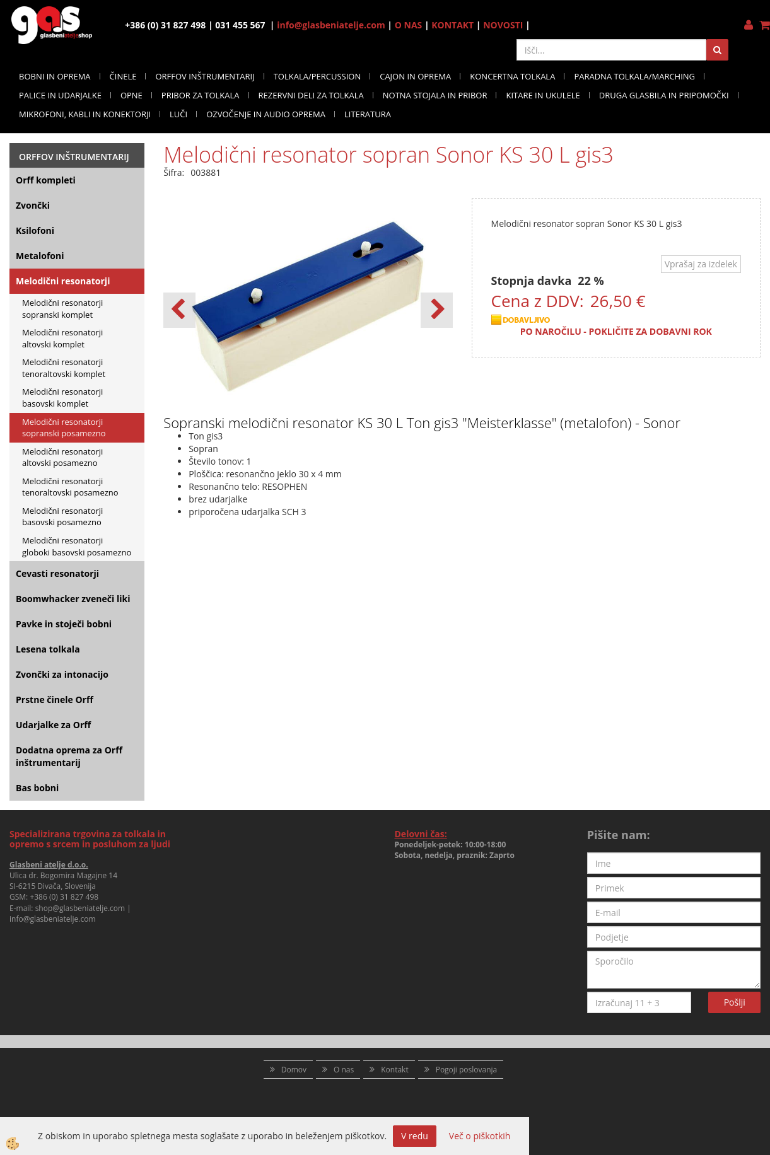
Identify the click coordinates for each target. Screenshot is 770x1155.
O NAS (409, 25)
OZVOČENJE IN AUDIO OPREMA (265, 114)
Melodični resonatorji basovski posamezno (62, 516)
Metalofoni (40, 256)
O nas (344, 1069)
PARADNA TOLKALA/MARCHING (634, 76)
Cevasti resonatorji (57, 573)
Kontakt (394, 1069)
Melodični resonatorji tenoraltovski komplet (63, 368)
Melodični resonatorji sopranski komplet (62, 308)
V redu (414, 1136)
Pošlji (734, 1002)
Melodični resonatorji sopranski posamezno (64, 427)
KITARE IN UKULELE (543, 95)
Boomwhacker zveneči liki (73, 599)
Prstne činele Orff (54, 699)
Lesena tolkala (48, 649)
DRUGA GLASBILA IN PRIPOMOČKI (664, 95)
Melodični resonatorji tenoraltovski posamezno (70, 487)
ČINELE (123, 76)
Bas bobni (37, 788)
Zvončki (33, 205)
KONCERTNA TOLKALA (512, 76)
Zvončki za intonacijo (62, 674)
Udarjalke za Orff (53, 725)
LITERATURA (367, 114)
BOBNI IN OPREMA (55, 76)
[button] (437, 310)
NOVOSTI (503, 25)
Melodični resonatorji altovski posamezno (62, 457)
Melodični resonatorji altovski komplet (62, 338)
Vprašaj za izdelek (701, 264)
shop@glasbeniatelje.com (80, 908)
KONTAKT (452, 25)
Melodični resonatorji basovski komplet (62, 397)
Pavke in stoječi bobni (64, 624)
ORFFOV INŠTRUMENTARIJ (204, 76)
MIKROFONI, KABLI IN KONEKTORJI (85, 114)
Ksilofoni (35, 230)
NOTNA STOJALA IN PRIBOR (435, 95)
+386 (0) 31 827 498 (64, 896)
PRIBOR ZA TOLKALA (200, 95)
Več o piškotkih (480, 1136)
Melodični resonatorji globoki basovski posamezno (76, 546)
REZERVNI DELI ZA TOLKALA (311, 95)
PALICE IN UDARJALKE (60, 95)
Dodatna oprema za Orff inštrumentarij (69, 756)
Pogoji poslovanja (467, 1069)
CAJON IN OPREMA (415, 76)
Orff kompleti (46, 180)
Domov (293, 1069)
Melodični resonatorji (63, 281)
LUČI (178, 114)
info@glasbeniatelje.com (331, 25)
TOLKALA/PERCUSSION (317, 76)
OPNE (131, 95)
